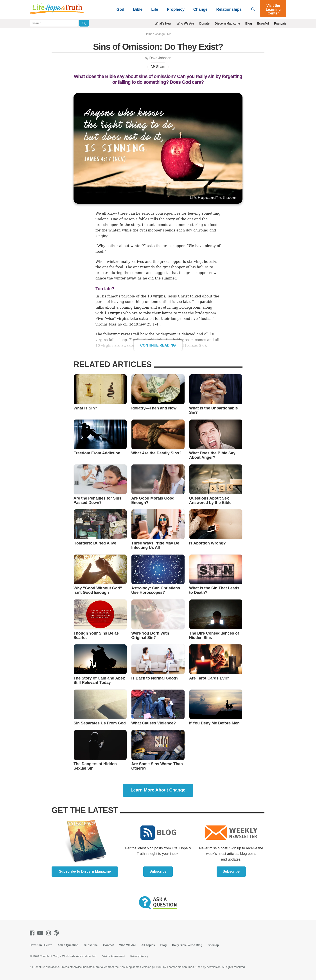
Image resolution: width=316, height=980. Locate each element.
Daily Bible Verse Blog (187, 945)
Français (280, 23)
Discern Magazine (227, 23)
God (120, 9)
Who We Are (185, 23)
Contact (108, 945)
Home (149, 34)
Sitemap (213, 945)
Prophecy (175, 9)
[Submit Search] (84, 23)
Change (200, 9)
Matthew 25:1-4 (144, 324)
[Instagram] (49, 933)
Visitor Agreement (113, 956)
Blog (248, 23)
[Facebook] (33, 933)
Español (263, 23)
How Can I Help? (41, 945)
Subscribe (157, 871)
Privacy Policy (139, 956)
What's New (163, 23)
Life (154, 9)
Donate (204, 23)
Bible (137, 9)
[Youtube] (41, 933)
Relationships (229, 9)
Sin (169, 34)
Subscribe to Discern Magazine (85, 871)
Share (158, 67)
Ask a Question (68, 945)
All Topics (148, 945)
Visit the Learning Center (273, 9)
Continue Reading (158, 345)
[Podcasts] (57, 933)
